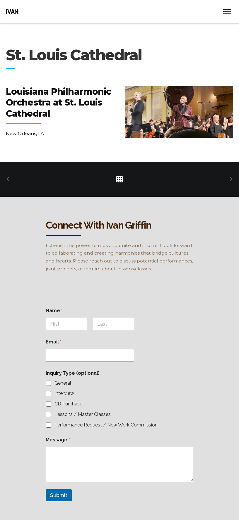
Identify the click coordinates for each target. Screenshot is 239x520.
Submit (58, 495)
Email (54, 342)
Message (58, 440)
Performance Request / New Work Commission (106, 425)
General (62, 383)
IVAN (12, 11)
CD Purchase (68, 404)
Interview (64, 393)
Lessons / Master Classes (82, 414)
